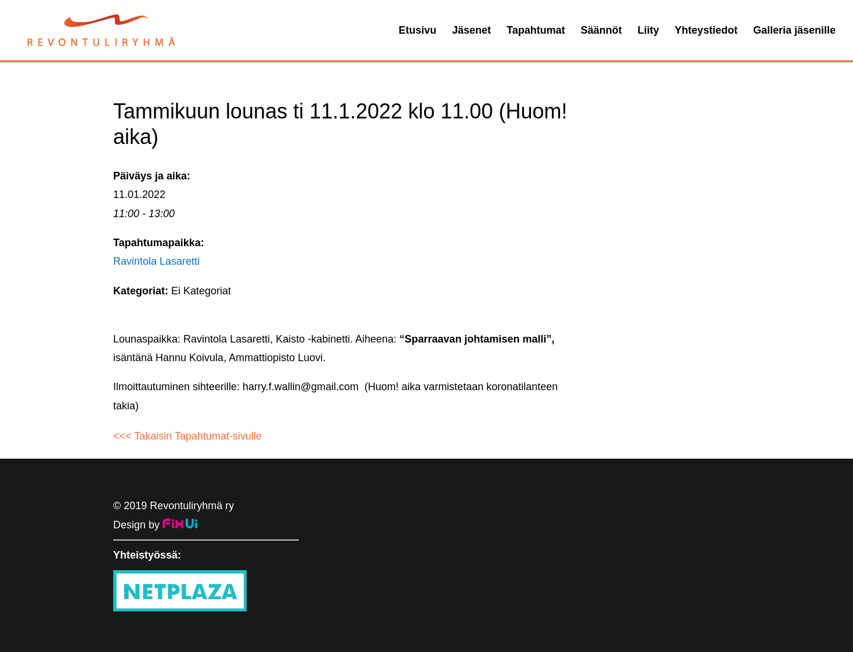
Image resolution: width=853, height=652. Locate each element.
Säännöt (601, 31)
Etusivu (417, 31)
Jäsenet (471, 31)
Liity (648, 31)
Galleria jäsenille (794, 31)
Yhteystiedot (706, 31)
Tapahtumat (536, 31)
